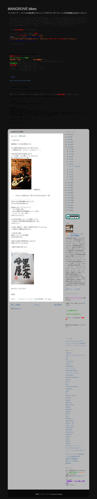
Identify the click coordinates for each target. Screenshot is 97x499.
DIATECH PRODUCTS (72, 377)
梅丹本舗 (68, 463)
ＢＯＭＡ (68, 363)
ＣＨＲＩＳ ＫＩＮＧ (72, 373)
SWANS (68, 441)
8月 (70, 159)
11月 (70, 151)
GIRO (67, 391)
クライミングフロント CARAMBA (76, 343)
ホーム (37, 305)
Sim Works (69, 434)
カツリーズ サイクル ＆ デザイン (75, 341)
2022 (69, 142)
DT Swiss (68, 379)
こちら (77, 476)
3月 (70, 174)
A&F (67, 359)
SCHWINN (69, 430)
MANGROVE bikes (22, 9)
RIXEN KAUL (70, 425)
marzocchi (68, 402)
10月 (70, 154)
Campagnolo (69, 366)
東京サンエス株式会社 (72, 461)
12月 (70, 149)
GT (66, 393)
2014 (69, 195)
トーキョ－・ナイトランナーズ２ (75, 345)
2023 (69, 139)
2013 (69, 197)
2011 (69, 202)
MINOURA (69, 409)
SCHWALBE (69, 427)
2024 (69, 137)
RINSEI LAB (70, 423)
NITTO (67, 414)
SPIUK (67, 439)
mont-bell (68, 411)
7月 (70, 161)
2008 (69, 210)
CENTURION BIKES (71, 370)
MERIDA (68, 407)
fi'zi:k (67, 384)
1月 (70, 179)
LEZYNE (68, 398)
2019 (69, 182)
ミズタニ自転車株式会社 (73, 456)
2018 (69, 185)
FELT (67, 382)
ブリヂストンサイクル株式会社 (75, 454)
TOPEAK (68, 443)
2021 (69, 144)
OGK (67, 416)
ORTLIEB (68, 418)
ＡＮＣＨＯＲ (70, 361)
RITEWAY (68, 353)
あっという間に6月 (18, 136)
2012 (69, 200)
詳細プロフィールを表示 (73, 289)
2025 (69, 134)
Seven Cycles (69, 432)
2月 (70, 177)
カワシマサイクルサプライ (73, 448)
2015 (69, 192)
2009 (69, 207)
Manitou (68, 400)
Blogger (60, 494)
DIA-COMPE (69, 375)
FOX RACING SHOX (71, 386)
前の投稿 (57, 305)
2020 (69, 147)
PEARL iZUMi (69, 420)
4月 (70, 172)
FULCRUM (69, 389)
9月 (70, 156)
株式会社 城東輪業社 (72, 458)
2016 (69, 190)
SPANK (68, 436)
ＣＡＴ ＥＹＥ (70, 368)
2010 (69, 205)
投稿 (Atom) (17, 308)
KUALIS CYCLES (71, 395)
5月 (70, 169)
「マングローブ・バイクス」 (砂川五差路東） (75, 234)
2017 (69, 187)
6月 (70, 164)
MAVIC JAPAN (70, 404)
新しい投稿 (15, 305)
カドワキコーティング (72, 446)
